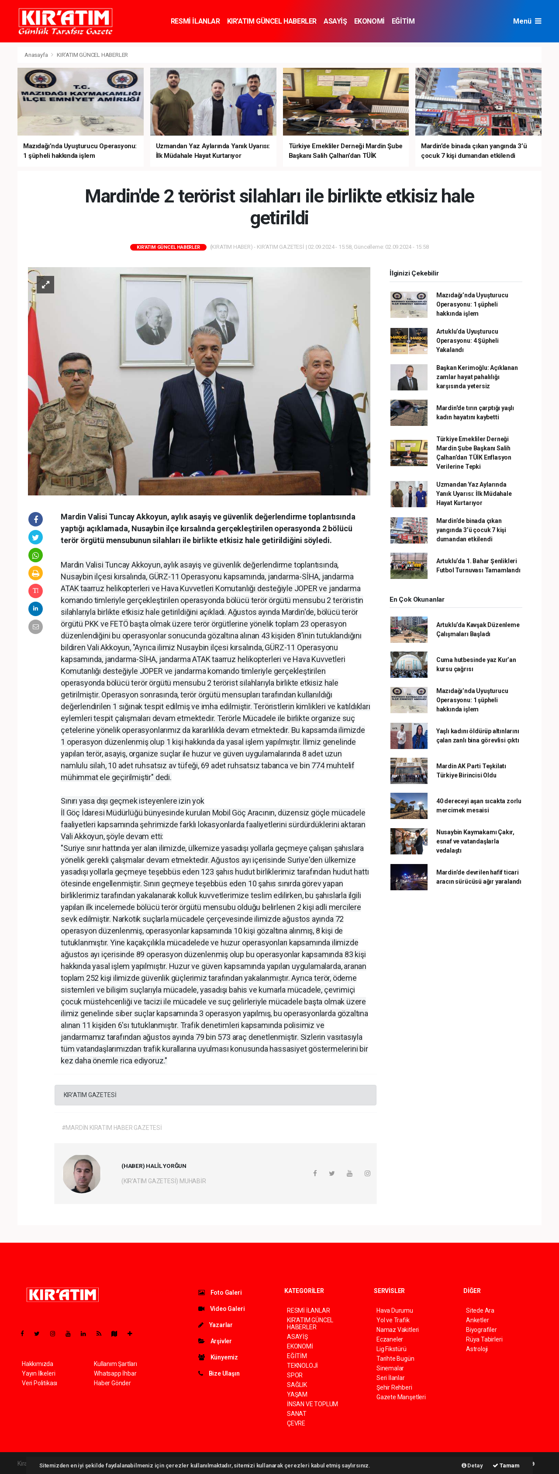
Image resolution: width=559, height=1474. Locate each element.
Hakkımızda (37, 1363)
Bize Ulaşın (219, 1373)
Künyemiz (218, 1357)
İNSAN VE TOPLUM (312, 1404)
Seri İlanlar (390, 1377)
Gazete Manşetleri (401, 1397)
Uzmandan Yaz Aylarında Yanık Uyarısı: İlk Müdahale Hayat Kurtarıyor (474, 493)
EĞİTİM (403, 21)
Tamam (506, 1465)
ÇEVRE (296, 1423)
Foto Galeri (220, 1292)
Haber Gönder (112, 1383)
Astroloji (477, 1348)
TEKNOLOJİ (302, 1365)
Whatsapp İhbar (115, 1373)
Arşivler (215, 1341)
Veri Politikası (39, 1383)
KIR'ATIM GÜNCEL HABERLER (272, 21)
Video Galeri (221, 1308)
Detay (472, 1465)
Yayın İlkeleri (38, 1373)
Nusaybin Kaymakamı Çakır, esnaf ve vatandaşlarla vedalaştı (475, 841)
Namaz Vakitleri (397, 1329)
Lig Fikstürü (391, 1348)
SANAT (297, 1413)
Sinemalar (390, 1368)
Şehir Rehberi (394, 1387)
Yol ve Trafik (393, 1320)
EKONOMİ (369, 21)
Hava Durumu (394, 1310)
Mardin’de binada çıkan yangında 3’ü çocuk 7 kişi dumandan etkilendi (471, 530)
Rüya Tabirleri (484, 1339)
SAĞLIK (297, 1384)
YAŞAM (297, 1394)
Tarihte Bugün (395, 1358)
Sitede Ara (480, 1310)
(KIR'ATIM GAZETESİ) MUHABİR (163, 1181)
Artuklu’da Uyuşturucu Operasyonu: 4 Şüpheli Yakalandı (467, 340)
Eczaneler (389, 1339)
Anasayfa (36, 55)
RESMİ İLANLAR (195, 21)
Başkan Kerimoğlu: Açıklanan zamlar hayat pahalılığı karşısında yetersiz (477, 377)
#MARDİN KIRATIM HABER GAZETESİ (112, 1127)
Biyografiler (481, 1329)
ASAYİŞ (335, 21)
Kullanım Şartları (115, 1363)
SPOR (295, 1375)
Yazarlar (215, 1324)
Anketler (477, 1320)
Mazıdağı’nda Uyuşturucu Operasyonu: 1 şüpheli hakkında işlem (472, 304)
